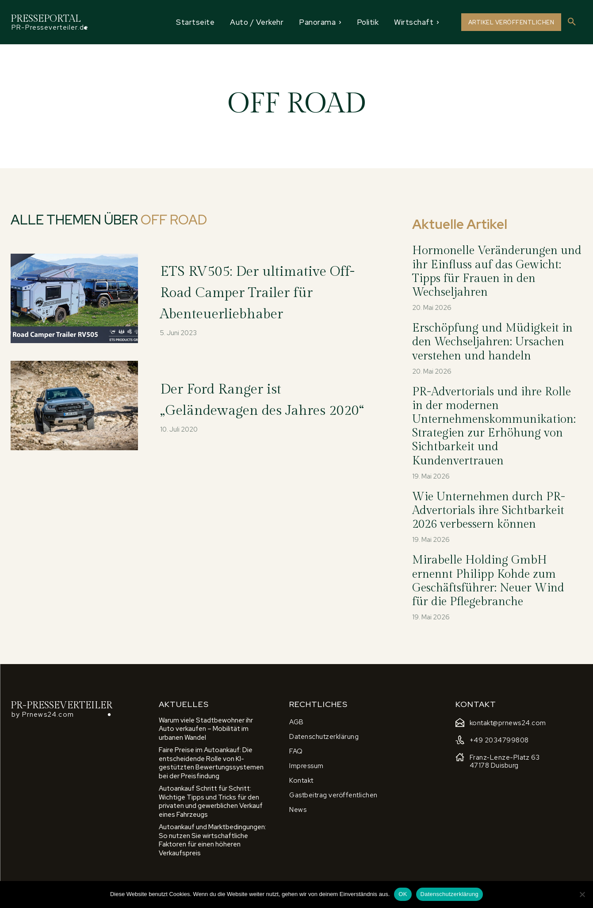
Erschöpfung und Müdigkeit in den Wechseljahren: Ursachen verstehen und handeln (492, 341)
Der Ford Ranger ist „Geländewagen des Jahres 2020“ (267, 398)
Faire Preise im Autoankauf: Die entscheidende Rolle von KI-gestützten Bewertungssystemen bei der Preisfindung (211, 763)
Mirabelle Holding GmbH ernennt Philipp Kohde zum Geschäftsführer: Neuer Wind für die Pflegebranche (488, 580)
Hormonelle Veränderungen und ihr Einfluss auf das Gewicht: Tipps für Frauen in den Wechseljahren (497, 271)
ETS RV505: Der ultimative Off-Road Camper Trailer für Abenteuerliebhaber (267, 291)
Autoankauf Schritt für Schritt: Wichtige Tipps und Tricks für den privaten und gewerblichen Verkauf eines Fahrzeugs (211, 801)
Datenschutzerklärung (449, 894)
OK (402, 894)
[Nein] (582, 894)
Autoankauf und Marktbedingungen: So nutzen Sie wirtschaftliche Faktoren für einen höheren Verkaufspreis (212, 840)
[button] (571, 22)
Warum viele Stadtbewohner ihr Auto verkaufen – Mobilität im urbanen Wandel (206, 729)
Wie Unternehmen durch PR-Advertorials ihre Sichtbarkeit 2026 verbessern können (488, 510)
